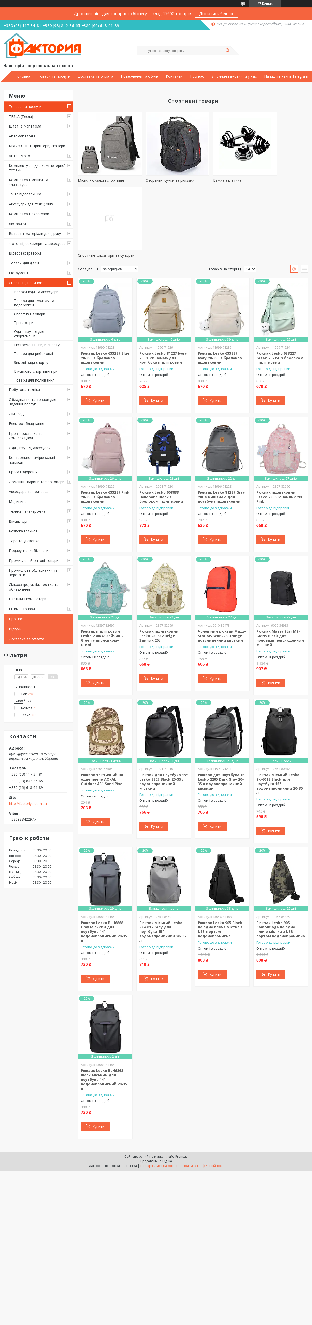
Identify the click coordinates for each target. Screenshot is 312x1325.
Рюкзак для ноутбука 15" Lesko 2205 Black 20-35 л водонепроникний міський (163, 711)
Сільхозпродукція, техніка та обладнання (34, 587)
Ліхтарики (17, 223)
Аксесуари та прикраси (29, 491)
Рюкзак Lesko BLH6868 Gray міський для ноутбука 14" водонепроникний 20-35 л (104, 861)
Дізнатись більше (216, 13)
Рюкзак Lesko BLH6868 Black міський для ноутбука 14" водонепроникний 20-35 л (104, 1009)
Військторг (18, 521)
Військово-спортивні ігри (35, 371)
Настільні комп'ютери (28, 598)
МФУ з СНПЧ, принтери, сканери (37, 145)
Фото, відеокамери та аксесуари (37, 243)
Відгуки (15, 629)
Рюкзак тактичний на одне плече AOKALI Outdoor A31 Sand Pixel (102, 709)
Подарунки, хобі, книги (28, 550)
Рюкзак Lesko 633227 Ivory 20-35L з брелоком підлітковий (220, 287)
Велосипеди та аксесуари (36, 291)
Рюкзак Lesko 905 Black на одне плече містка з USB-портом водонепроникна (220, 859)
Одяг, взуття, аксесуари (30, 447)
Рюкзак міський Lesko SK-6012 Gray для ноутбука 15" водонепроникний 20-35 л (162, 861)
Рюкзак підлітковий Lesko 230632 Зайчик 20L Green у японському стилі (104, 568)
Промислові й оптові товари (34, 560)
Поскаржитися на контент (160, 1095)
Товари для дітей (24, 263)
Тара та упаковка (24, 540)
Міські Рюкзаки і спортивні (101, 180)
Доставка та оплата (95, 76)
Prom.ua (181, 1086)
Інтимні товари (22, 608)
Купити (98, 330)
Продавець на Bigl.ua (156, 1091)
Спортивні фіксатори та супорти (274, 182)
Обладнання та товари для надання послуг (32, 402)
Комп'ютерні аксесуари (29, 213)
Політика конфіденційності (203, 1095)
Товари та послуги (54, 76)
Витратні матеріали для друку (35, 233)
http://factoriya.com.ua (28, 803)
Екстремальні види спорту (37, 344)
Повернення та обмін (139, 76)
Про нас (197, 76)
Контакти (174, 76)
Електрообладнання (26, 423)
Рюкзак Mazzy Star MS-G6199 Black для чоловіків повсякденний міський (280, 568)
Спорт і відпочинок (25, 282)
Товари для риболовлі (33, 353)
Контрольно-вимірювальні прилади (32, 460)
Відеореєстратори (25, 253)
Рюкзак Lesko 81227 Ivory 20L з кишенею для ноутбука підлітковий (163, 287)
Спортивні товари (29, 314)
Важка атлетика (209, 180)
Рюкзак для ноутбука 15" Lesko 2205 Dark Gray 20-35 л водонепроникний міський (222, 711)
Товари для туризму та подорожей (34, 303)
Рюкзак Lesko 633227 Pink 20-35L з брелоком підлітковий (105, 426)
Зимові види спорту (31, 362)
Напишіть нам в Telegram (286, 76)
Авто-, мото (19, 155)
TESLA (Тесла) (21, 116)
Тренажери (23, 322)
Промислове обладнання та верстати (33, 572)
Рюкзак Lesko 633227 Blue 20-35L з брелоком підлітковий (105, 287)
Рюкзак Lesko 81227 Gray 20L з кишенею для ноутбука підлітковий (221, 426)
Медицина (18, 501)
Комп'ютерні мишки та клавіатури (28, 182)
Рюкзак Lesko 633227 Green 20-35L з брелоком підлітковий (279, 287)
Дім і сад (16, 413)
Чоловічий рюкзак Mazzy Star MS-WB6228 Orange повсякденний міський (222, 565)
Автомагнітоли (22, 136)
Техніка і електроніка (27, 511)
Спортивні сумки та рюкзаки (161, 180)
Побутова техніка (24, 389)
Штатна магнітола (25, 126)
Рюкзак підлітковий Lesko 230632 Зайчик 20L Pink (279, 426)
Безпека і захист (23, 530)
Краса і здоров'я (23, 471)
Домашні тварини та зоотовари (36, 481)
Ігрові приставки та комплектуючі (26, 436)
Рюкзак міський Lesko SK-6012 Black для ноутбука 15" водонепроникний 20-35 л (279, 713)
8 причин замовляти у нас (234, 76)
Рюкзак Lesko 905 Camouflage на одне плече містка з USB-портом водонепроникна (280, 859)
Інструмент (18, 272)
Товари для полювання (34, 380)
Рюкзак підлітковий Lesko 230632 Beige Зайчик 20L (158, 565)
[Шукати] (228, 50)
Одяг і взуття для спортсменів (29, 334)
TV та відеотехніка (25, 194)
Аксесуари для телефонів (31, 204)
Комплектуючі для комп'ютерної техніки (37, 167)
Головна (22, 76)
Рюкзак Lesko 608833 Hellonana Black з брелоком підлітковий (161, 426)
